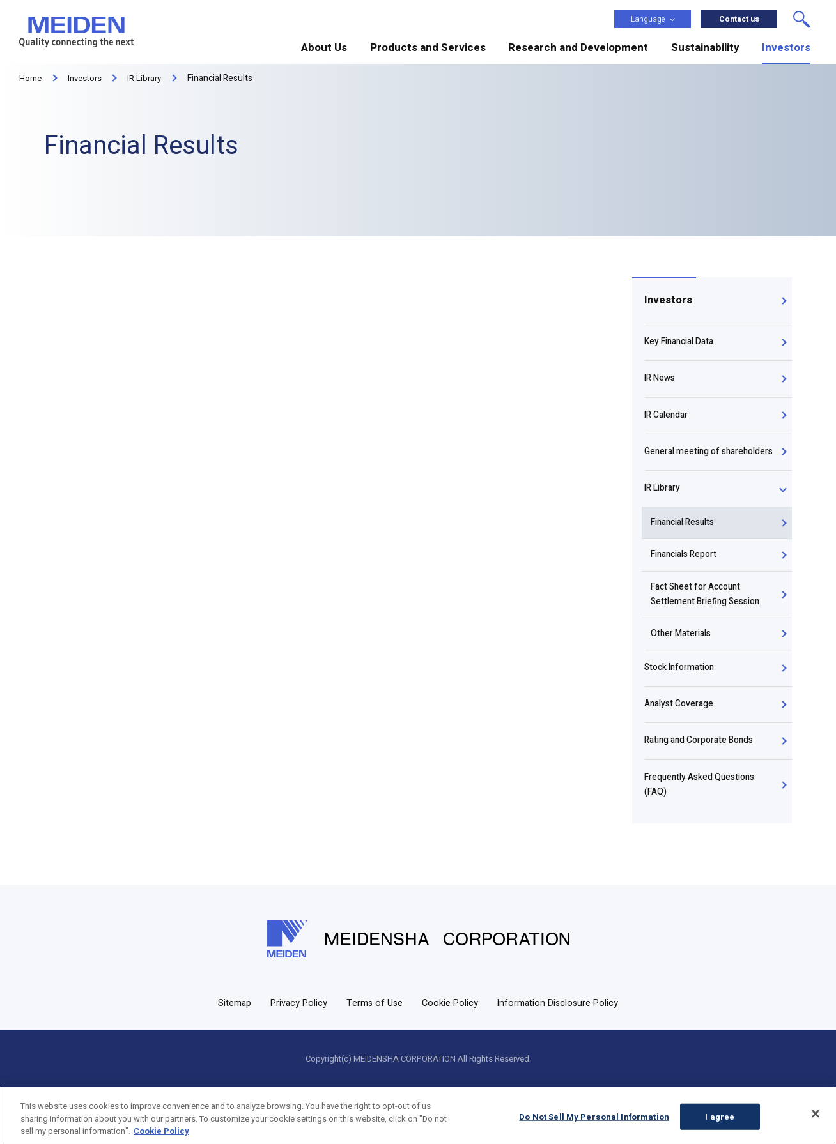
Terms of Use (373, 1059)
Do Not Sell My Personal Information (594, 1116)
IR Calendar (667, 426)
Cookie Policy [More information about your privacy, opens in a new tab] (161, 1131)
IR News (660, 386)
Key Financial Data (680, 346)
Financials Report (688, 592)
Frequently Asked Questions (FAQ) (702, 839)
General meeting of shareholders (683, 474)
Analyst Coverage (680, 751)
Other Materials (685, 675)
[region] (418, 1115)
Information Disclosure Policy (561, 1059)
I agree (719, 1116)
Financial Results (687, 559)
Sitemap (230, 1059)
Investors (668, 301)
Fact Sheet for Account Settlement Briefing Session (710, 634)
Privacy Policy (296, 1059)
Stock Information (681, 711)
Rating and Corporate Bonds (700, 791)
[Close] (815, 1113)
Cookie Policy (450, 1059)
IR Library (663, 521)
